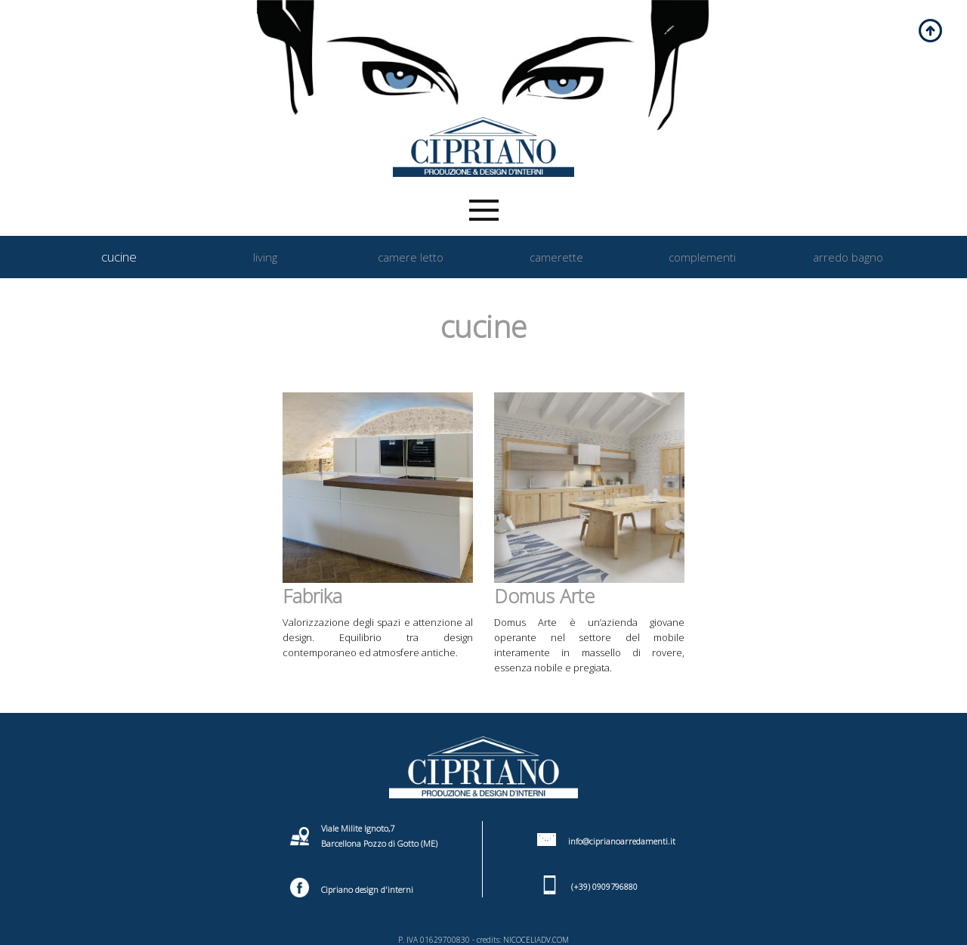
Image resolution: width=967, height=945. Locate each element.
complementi (702, 257)
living (265, 257)
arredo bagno (848, 257)
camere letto (410, 257)
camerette (556, 257)
